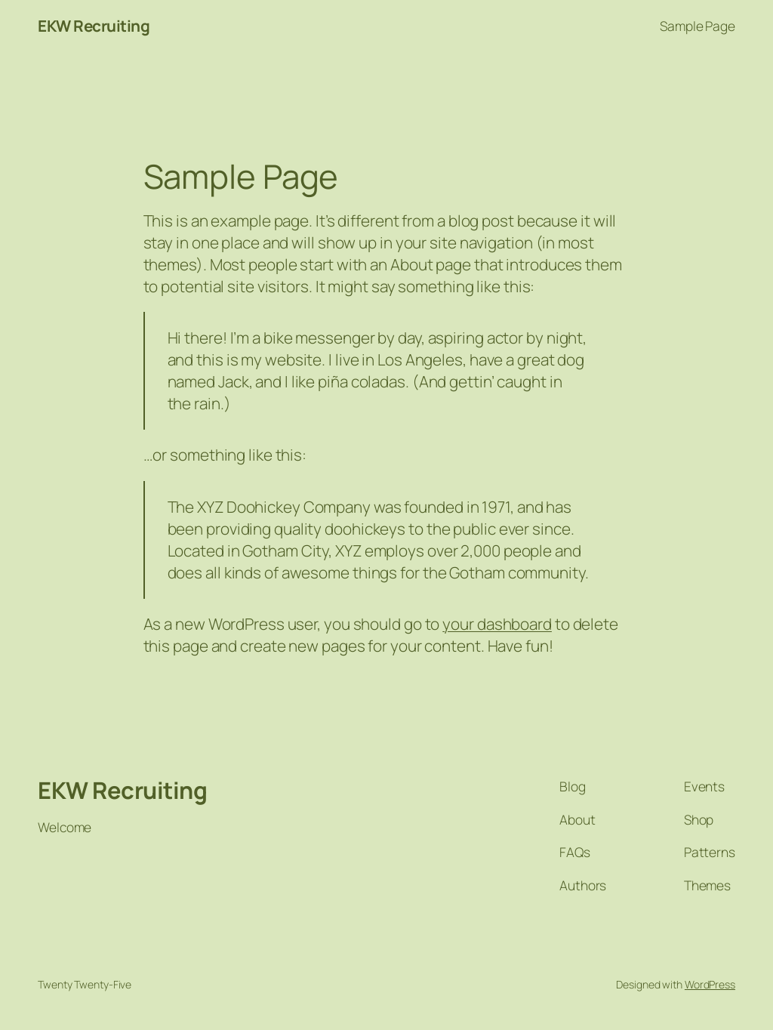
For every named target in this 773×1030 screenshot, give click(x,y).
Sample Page (697, 26)
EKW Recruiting (93, 25)
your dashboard (497, 623)
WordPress (710, 984)
